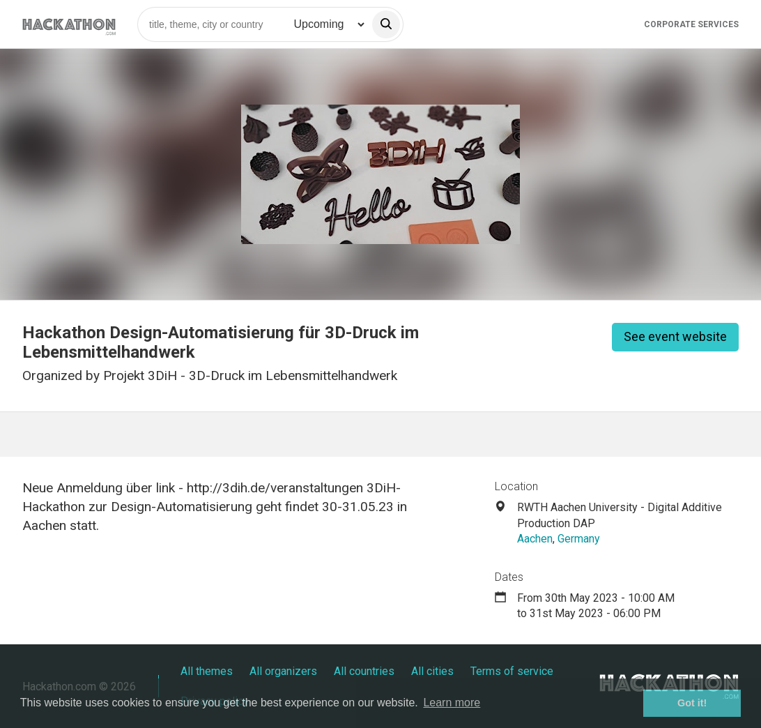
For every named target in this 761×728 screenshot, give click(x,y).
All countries (364, 671)
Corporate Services (691, 24)
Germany (579, 538)
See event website (675, 336)
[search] (386, 24)
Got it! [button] (692, 702)
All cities (432, 671)
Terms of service (511, 671)
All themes (206, 671)
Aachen (535, 538)
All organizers (283, 671)
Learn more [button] (451, 702)
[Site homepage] (69, 24)
